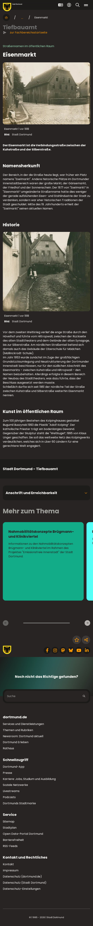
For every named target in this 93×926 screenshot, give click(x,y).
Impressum (10, 870)
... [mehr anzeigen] (22, 17)
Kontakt (8, 864)
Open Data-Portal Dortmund (23, 834)
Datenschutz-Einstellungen (21, 889)
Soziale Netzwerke (15, 785)
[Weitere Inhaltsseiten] (87, 623)
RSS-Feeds (10, 846)
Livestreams (11, 791)
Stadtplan (10, 828)
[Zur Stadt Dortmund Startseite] (12, 7)
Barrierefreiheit (13, 840)
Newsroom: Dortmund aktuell (23, 736)
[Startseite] (6, 17)
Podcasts (9, 797)
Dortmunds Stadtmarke (19, 803)
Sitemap (8, 822)
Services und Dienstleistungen (23, 724)
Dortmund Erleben (15, 742)
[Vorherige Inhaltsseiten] (5, 623)
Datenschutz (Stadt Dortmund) (24, 883)
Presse (7, 773)
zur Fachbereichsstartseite (25, 32)
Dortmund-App (13, 767)
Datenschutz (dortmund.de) (22, 877)
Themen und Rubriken (18, 730)
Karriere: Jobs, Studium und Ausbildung (29, 779)
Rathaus (8, 748)
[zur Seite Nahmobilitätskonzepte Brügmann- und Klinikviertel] (43, 561)
